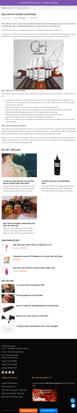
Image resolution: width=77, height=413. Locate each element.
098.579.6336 (12, 364)
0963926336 (48, 411)
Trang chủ (4, 8)
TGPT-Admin (22, 18)
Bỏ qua (55, 3)
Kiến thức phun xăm (28, 410)
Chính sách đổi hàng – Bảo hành (13, 393)
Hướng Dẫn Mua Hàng (9, 383)
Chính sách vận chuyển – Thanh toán (14, 390)
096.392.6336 (12, 358)
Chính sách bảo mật (8, 387)
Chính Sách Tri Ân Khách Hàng (12, 397)
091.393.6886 (12, 361)
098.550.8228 (12, 368)
